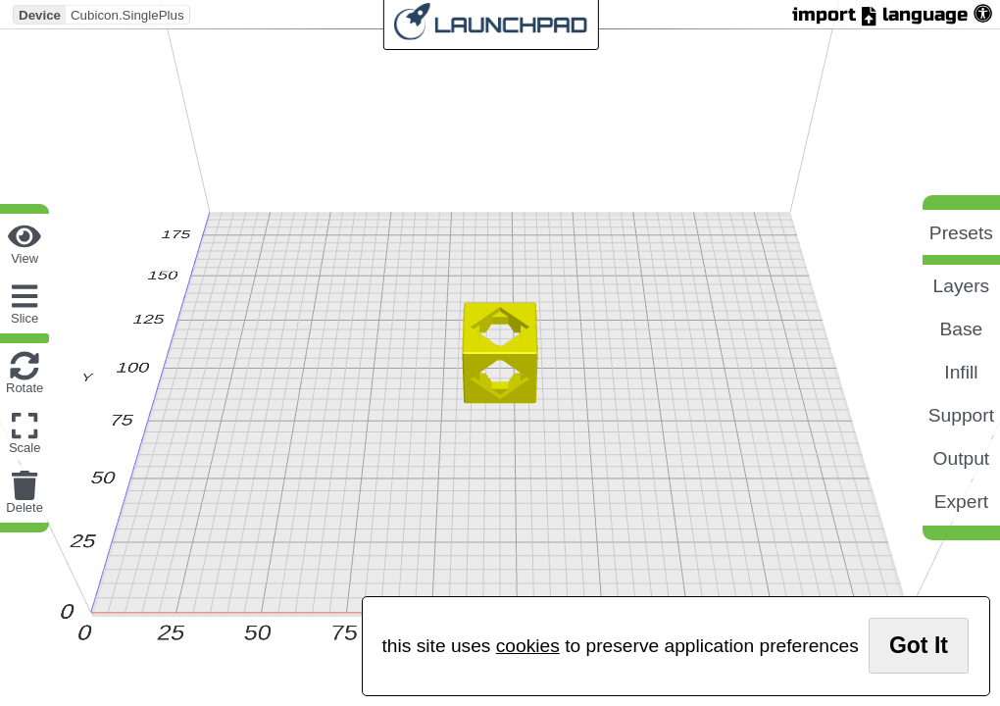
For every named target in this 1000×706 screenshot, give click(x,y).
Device (40, 14)
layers (961, 286)
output (961, 458)
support (961, 415)
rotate (24, 387)
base (961, 329)
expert (961, 501)
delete (24, 507)
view (24, 258)
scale (25, 447)
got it (918, 645)
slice (24, 318)
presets (961, 233)
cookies (528, 645)
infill (960, 372)
